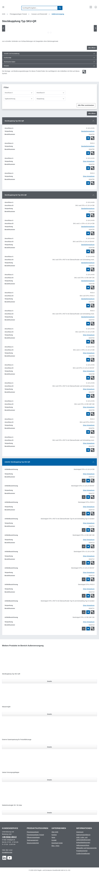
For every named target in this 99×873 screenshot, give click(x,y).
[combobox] (39, 8)
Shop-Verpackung (88, 161)
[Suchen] (60, 8)
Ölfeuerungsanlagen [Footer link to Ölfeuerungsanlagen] (33, 837)
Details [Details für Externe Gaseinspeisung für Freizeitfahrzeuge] (49, 747)
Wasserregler (6, 706)
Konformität (7, 57)
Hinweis (6, 66)
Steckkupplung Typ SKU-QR (14, 121)
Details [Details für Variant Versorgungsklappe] (49, 780)
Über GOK (55, 832)
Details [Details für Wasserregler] (49, 714)
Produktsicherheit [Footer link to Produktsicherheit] (81, 851)
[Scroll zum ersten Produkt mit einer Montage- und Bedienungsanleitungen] (84, 71)
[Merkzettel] (90, 7)
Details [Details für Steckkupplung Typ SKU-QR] (49, 681)
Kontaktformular (7, 852)
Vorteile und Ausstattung (11, 53)
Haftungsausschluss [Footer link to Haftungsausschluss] (82, 845)
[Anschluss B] (50, 93)
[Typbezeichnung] (18, 99)
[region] (49, 29)
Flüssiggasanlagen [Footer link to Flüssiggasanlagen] (33, 832)
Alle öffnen (92, 48)
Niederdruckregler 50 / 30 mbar (12, 805)
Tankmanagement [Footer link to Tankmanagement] (32, 840)
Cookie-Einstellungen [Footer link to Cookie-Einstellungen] (83, 853)
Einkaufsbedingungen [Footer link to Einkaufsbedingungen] (83, 842)
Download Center (57, 843)
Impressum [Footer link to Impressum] (79, 832)
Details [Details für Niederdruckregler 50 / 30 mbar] (49, 812)
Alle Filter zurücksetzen (86, 105)
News (53, 837)
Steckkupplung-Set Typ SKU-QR (16, 195)
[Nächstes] (95, 28)
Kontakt (54, 840)
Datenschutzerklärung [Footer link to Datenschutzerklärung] (83, 835)
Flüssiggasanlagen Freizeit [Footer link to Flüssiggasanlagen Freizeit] (35, 835)
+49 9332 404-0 (9, 837)
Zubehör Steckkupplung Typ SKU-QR (17, 462)
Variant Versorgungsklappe (10, 772)
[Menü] (3, 7)
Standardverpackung (87, 131)
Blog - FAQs (55, 846)
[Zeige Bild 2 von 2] (50, 32)
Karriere (54, 835)
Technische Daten (9, 62)
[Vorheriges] (3, 28)
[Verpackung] (50, 99)
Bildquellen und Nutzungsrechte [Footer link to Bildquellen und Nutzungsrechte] (86, 848)
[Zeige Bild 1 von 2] (48, 32)
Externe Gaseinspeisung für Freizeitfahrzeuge (16, 739)
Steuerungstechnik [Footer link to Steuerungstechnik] (33, 843)
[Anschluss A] (18, 93)
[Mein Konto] (95, 7)
